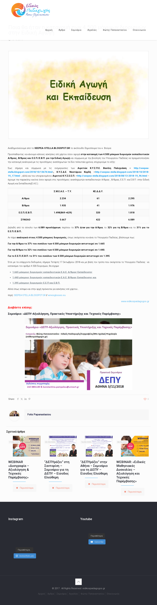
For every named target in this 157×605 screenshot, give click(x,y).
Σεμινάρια (61, 593)
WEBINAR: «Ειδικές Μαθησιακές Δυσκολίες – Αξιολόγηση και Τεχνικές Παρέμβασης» (130, 471)
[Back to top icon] (78, 582)
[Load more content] (96, 532)
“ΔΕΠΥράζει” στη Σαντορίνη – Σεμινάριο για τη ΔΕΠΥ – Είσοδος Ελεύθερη (56, 469)
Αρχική (41, 593)
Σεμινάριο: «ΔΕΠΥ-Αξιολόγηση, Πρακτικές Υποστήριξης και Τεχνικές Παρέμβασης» (64, 313)
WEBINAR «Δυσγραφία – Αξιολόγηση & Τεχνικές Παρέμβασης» (18, 469)
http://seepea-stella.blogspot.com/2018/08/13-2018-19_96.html (112, 175)
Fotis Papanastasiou (39, 414)
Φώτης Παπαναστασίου (92, 593)
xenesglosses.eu (57, 295)
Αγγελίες (73, 593)
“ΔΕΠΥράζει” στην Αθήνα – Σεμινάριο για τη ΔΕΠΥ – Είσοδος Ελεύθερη (94, 467)
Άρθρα (51, 593)
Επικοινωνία (113, 593)
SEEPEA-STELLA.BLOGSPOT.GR (30, 295)
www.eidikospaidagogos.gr (135, 301)
